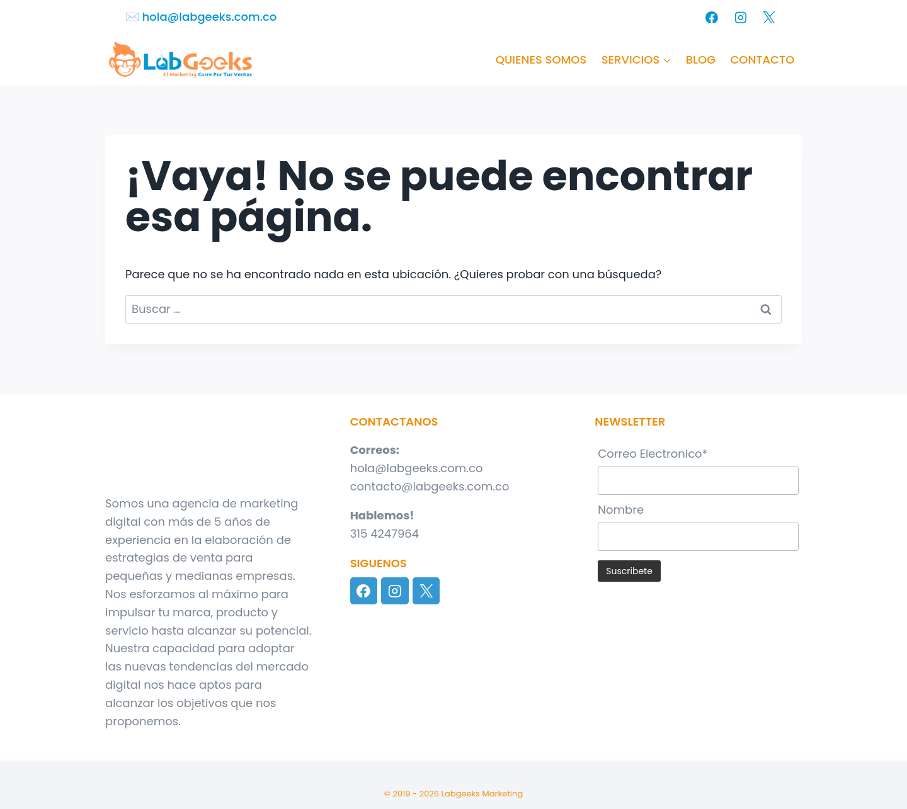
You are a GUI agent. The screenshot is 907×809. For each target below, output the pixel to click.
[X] (769, 17)
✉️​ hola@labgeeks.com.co (201, 17)
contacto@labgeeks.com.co (430, 486)
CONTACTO (762, 59)
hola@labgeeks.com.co (416, 468)
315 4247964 (384, 533)
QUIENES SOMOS (541, 59)
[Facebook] (711, 17)
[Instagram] (740, 17)
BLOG (701, 59)
